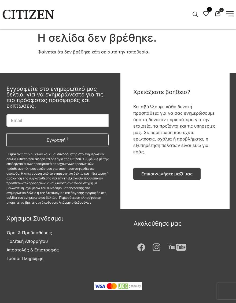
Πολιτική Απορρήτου (27, 241)
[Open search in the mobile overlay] (194, 14)
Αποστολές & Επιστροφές (32, 249)
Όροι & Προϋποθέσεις (29, 232)
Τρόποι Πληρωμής (24, 258)
